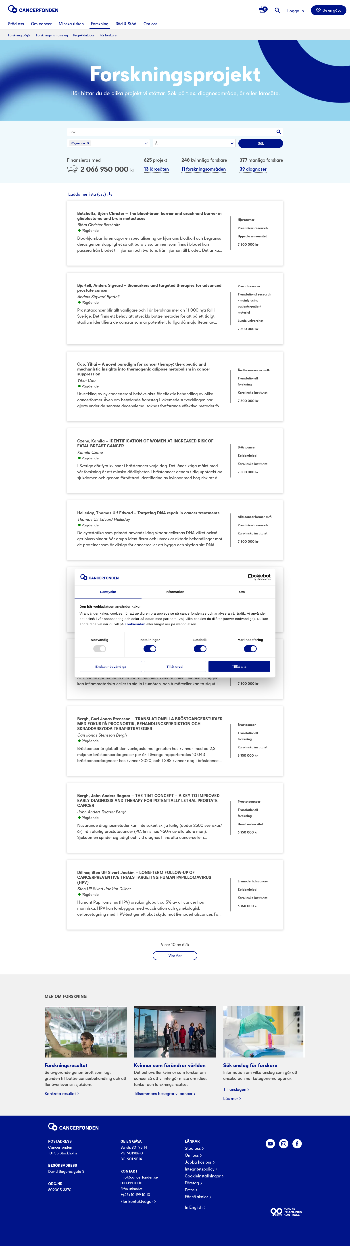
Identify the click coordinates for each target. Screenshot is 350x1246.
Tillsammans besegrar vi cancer (163, 1093)
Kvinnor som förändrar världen (170, 1065)
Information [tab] (175, 592)
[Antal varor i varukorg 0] (263, 10)
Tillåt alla (239, 666)
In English (193, 1207)
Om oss (192, 1155)
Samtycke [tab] (108, 592)
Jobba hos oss (198, 1162)
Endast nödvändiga (110, 666)
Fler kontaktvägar (137, 1201)
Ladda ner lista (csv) (87, 194)
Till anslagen (234, 1089)
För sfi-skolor (196, 1197)
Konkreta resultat (60, 1093)
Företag (192, 1183)
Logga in (295, 11)
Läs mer (230, 1098)
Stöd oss (193, 1148)
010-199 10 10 (131, 1183)
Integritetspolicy (199, 1169)
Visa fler (175, 955)
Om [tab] (242, 592)
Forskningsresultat (66, 1065)
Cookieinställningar (203, 1176)
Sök (261, 143)
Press (189, 1190)
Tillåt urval (175, 666)
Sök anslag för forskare (250, 1065)
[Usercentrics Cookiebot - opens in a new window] (251, 577)
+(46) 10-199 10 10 (135, 1194)
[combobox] (69, 132)
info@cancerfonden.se (139, 1177)
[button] (88, 143)
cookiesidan (135, 624)
